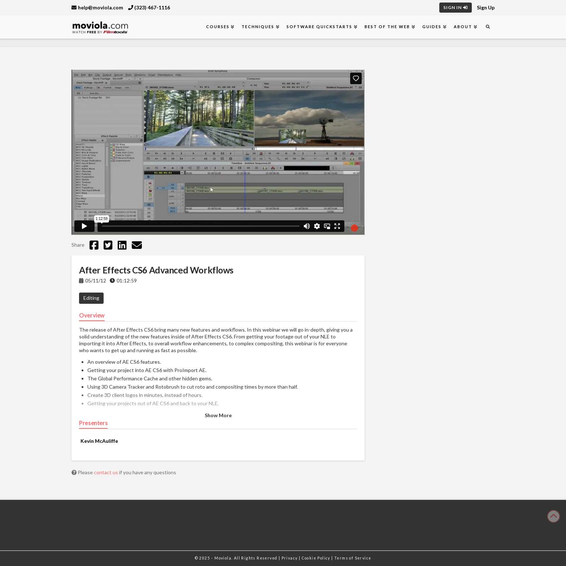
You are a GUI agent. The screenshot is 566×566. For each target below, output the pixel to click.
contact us (106, 472)
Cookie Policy (317, 558)
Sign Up (486, 7)
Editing (91, 298)
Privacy (290, 558)
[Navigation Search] (488, 27)
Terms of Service (352, 558)
